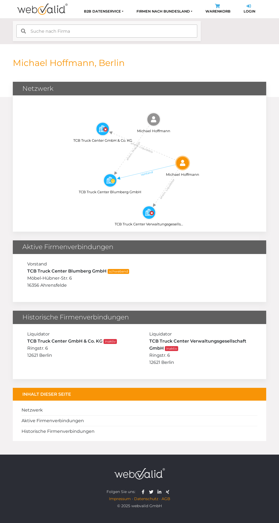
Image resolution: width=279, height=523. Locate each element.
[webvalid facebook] (144, 491)
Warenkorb (218, 9)
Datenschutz (146, 498)
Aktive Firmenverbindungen (53, 420)
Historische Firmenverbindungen (58, 431)
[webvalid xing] (168, 491)
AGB (166, 498)
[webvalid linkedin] (160, 491)
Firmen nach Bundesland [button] (163, 11)
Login (249, 9)
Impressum (120, 498)
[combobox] (106, 31)
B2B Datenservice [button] (102, 11)
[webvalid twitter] (152, 491)
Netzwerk (32, 410)
